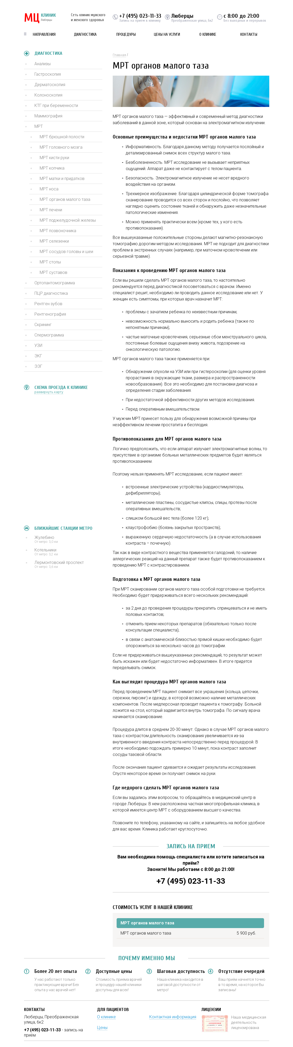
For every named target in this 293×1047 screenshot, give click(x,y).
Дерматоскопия (49, 84)
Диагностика (85, 34)
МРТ (38, 126)
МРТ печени (51, 209)
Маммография (48, 115)
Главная (119, 55)
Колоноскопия (48, 95)
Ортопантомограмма (54, 282)
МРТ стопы (50, 262)
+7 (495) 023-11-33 (140, 16)
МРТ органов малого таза (65, 199)
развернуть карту (48, 392)
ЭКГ (38, 355)
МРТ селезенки (54, 241)
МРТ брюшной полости (62, 136)
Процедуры (126, 34)
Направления (44, 34)
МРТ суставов (53, 272)
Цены (102, 1027)
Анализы (42, 63)
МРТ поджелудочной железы (68, 220)
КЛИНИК (40, 18)
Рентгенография (50, 314)
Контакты (248, 34)
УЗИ (38, 345)
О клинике (207, 34)
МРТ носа (49, 188)
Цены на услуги (167, 34)
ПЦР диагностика (51, 293)
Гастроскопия (47, 74)
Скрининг (43, 324)
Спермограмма (49, 335)
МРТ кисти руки (54, 157)
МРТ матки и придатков (62, 178)
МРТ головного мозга (61, 147)
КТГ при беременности (56, 105)
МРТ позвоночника (58, 230)
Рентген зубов (48, 303)
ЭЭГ (38, 366)
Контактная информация (172, 1016)
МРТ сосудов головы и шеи (66, 251)
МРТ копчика (52, 168)
